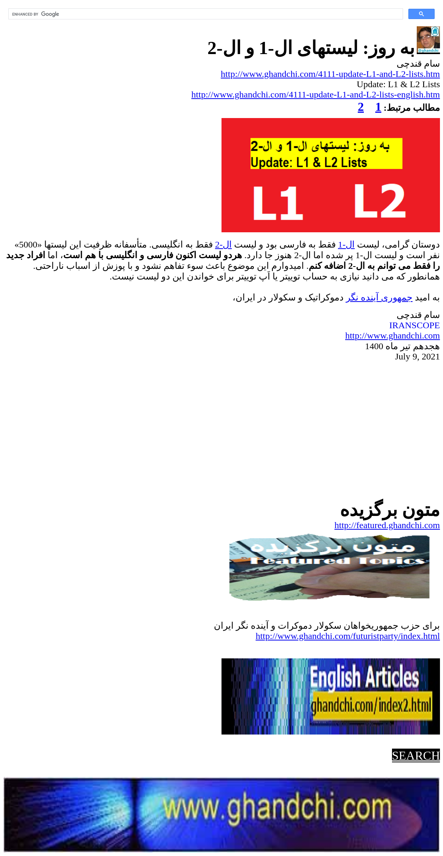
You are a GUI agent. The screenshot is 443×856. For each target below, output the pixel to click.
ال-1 (346, 244)
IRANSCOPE (414, 325)
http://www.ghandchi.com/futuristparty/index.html (348, 636)
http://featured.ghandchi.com (387, 525)
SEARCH (416, 755)
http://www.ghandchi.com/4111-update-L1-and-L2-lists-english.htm (315, 94)
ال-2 (223, 244)
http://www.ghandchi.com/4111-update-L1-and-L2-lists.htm (330, 74)
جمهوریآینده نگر (379, 297)
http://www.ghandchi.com (392, 335)
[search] (205, 14)
